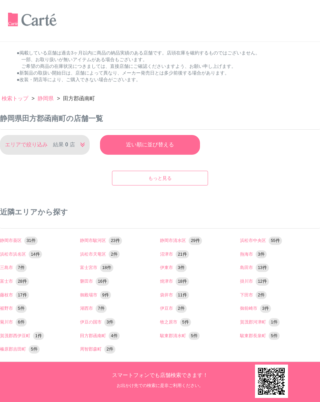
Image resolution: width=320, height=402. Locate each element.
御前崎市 (255, 308)
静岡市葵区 (19, 240)
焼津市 (174, 281)
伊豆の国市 (97, 321)
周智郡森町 (97, 349)
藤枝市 (14, 294)
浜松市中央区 (261, 240)
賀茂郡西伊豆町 (22, 335)
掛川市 (254, 281)
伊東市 (173, 267)
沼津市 (174, 254)
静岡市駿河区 (101, 240)
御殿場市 (95, 294)
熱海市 (253, 254)
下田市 (253, 294)
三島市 (13, 267)
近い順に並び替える (150, 144)
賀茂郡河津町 (260, 321)
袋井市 (174, 294)
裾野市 (13, 308)
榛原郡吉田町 (20, 349)
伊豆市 (173, 308)
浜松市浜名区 (21, 254)
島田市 (254, 267)
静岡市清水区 (181, 240)
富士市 (14, 281)
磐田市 (94, 281)
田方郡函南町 (100, 335)
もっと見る (160, 178)
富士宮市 (96, 267)
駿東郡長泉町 (260, 335)
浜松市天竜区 (100, 254)
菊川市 (13, 321)
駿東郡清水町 (180, 335)
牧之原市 (175, 321)
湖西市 (93, 308)
